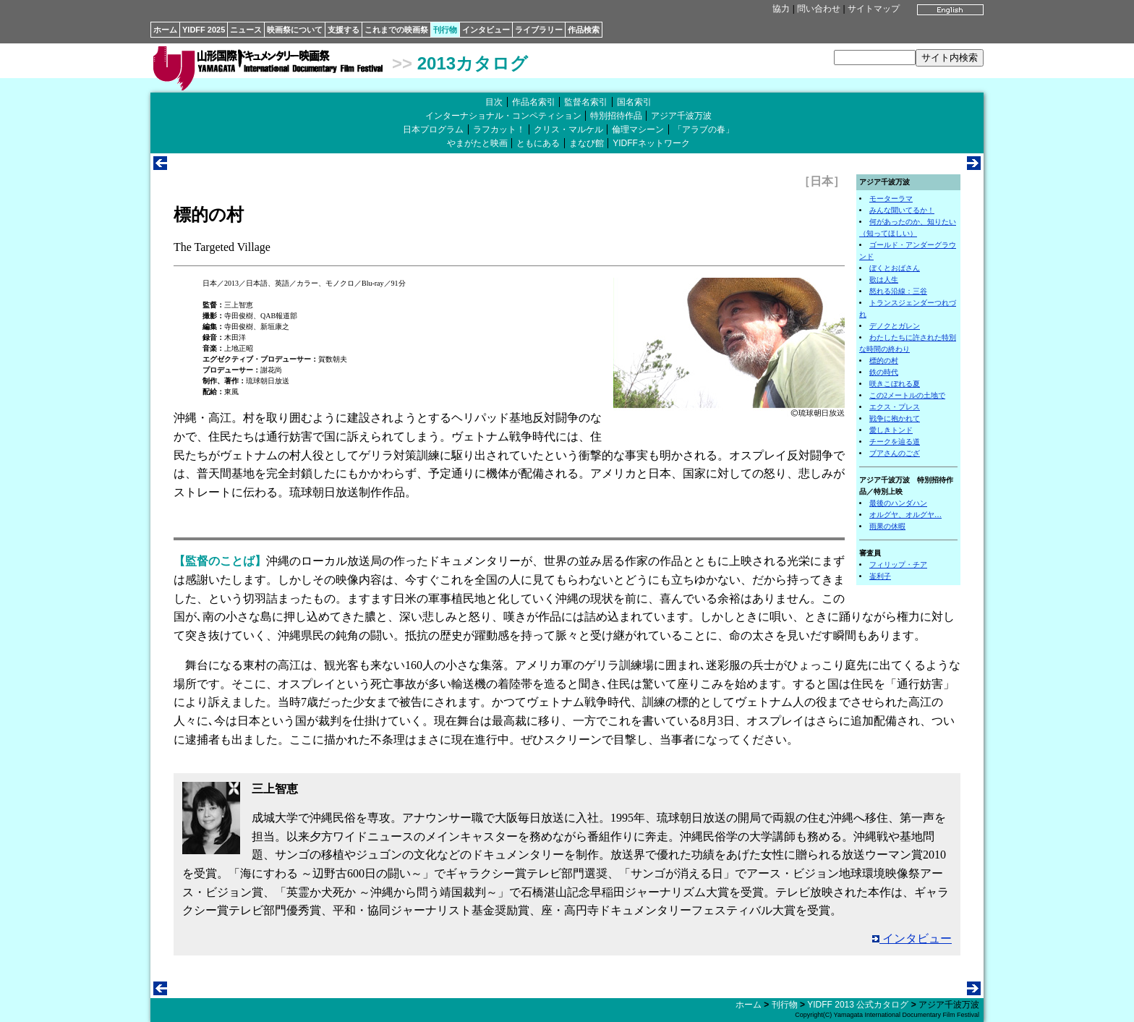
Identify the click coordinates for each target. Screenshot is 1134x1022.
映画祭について (295, 29)
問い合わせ (818, 9)
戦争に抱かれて (894, 418)
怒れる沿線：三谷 (898, 291)
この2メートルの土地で (907, 395)
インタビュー (486, 29)
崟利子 (880, 576)
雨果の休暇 (887, 526)
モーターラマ (891, 199)
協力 (781, 9)
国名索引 (634, 102)
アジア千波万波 (681, 116)
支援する (343, 29)
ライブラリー (539, 29)
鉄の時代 (883, 372)
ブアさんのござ (894, 453)
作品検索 (584, 29)
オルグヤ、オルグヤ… (905, 515)
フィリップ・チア (898, 565)
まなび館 (586, 143)
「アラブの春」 (703, 129)
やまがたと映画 (477, 143)
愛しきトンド (891, 430)
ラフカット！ (499, 129)
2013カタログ (472, 63)
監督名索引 (586, 102)
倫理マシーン (638, 129)
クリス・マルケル (568, 129)
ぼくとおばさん (894, 268)
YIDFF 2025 (203, 29)
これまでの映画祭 (396, 29)
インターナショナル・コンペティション (503, 116)
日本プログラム (433, 129)
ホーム (165, 29)
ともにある (538, 143)
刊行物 (445, 29)
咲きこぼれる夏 (894, 384)
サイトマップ (874, 9)
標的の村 (883, 361)
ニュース (246, 29)
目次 (494, 102)
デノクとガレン (894, 326)
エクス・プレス (894, 407)
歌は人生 (883, 280)
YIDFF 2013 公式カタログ (857, 1005)
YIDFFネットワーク (651, 143)
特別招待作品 (616, 116)
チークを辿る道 (894, 442)
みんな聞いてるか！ (901, 210)
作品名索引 (533, 102)
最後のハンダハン (898, 503)
